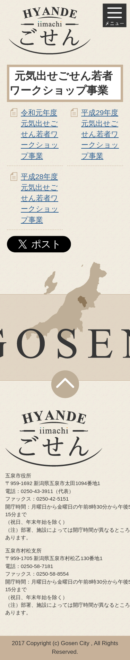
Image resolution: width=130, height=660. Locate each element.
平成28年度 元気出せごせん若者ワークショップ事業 (40, 198)
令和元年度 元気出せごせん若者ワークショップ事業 (40, 134)
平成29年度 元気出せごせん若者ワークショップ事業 (100, 134)
